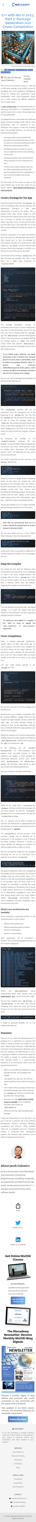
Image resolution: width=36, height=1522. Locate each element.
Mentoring (18, 1460)
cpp (6, 70)
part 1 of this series (9, 107)
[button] (3, 5)
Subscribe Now (18, 1419)
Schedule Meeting (19, 1502)
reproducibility (5, 72)
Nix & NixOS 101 (18, 1452)
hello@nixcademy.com (19, 1498)
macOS (28, 623)
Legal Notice (18, 1483)
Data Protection (18, 1487)
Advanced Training (18, 1456)
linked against (8, 996)
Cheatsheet (18, 1479)
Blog (18, 1467)
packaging (11, 70)
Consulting (18, 1464)
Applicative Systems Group (19, 1516)
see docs (17, 829)
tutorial (30, 70)
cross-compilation (21, 70)
